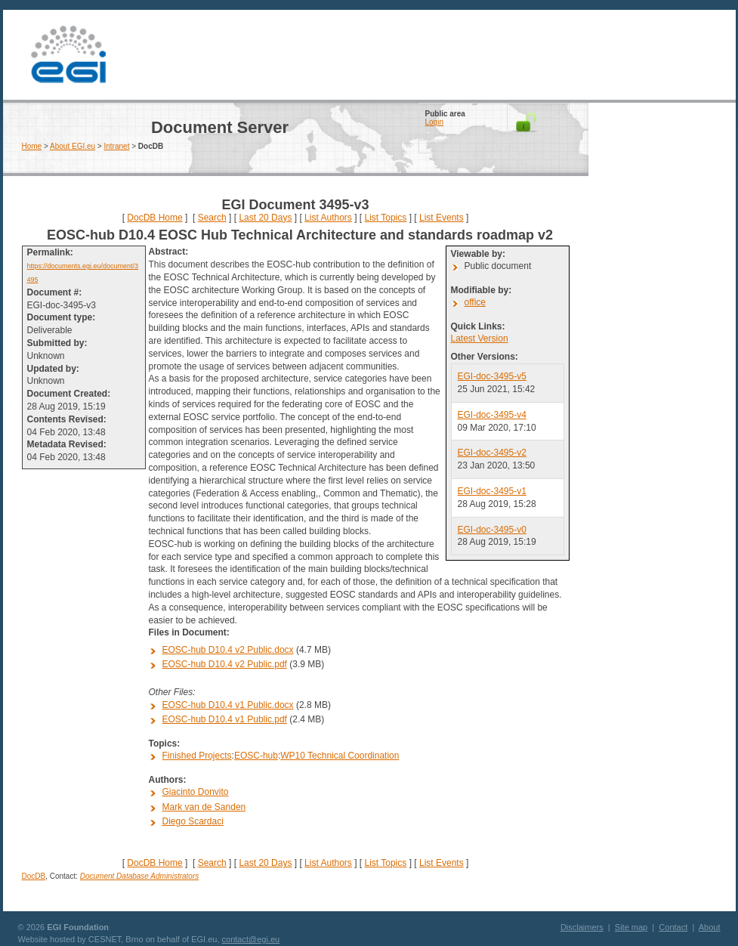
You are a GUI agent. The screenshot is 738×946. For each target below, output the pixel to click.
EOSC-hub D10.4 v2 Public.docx (228, 650)
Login (434, 122)
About (710, 927)
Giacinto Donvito (195, 792)
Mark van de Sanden (204, 807)
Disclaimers (582, 927)
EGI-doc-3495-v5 (492, 376)
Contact (673, 927)
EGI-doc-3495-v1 (492, 491)
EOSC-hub (256, 755)
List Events (441, 217)
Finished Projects (197, 755)
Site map (631, 927)
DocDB (34, 876)
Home (32, 146)
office (475, 302)
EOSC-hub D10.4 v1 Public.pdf (224, 719)
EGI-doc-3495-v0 (492, 529)
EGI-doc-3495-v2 (492, 452)
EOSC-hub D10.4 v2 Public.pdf (224, 664)
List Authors (328, 217)
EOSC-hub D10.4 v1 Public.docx (228, 705)
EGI (68, 55)
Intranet (117, 146)
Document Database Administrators (139, 876)
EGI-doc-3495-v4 (492, 415)
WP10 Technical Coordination (339, 755)
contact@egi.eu (251, 939)
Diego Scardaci (193, 821)
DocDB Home (154, 217)
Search (212, 217)
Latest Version (479, 338)
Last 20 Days (265, 217)
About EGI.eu (72, 146)
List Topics (385, 217)
